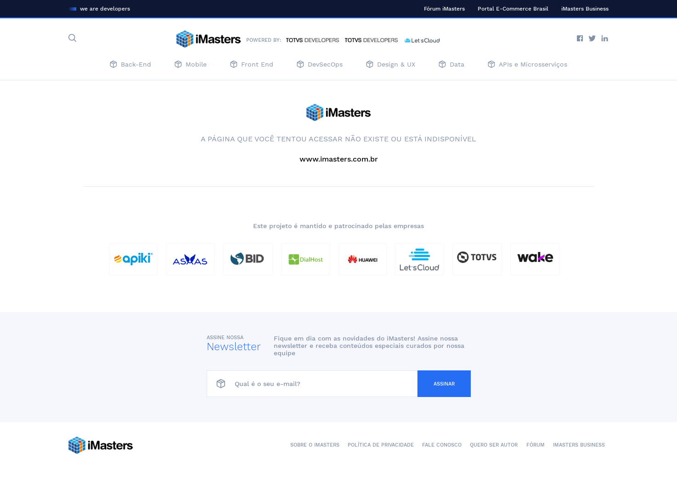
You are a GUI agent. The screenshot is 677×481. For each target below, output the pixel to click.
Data (451, 65)
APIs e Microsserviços (527, 65)
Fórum (535, 445)
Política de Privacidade (381, 445)
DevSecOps (320, 65)
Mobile (191, 65)
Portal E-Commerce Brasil (513, 9)
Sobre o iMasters (314, 445)
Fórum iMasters (444, 9)
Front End (251, 65)
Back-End (130, 65)
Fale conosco (442, 445)
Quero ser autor (494, 445)
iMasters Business (585, 9)
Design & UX (390, 65)
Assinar (444, 384)
